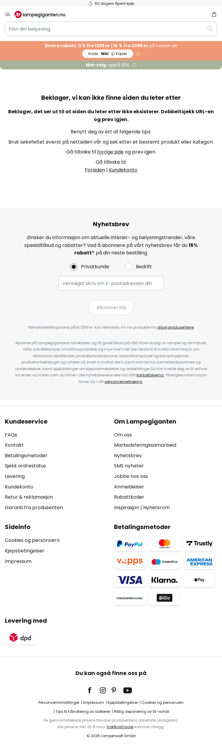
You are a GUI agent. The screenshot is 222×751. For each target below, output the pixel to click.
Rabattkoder (129, 497)
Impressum (18, 561)
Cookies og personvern (32, 540)
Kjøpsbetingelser (25, 550)
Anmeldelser (129, 486)
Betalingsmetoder (26, 455)
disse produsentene (175, 327)
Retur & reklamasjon (29, 497)
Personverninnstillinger (59, 702)
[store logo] (43, 14)
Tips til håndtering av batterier (83, 711)
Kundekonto (123, 169)
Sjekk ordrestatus (25, 465)
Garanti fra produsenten (34, 507)
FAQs (11, 434)
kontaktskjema (150, 375)
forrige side (110, 151)
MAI (107, 53)
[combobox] (111, 29)
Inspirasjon (126, 507)
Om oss (123, 434)
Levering (15, 476)
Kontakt (14, 445)
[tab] (56, 465)
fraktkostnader (120, 726)
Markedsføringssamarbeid (145, 445)
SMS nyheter (129, 465)
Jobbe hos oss (131, 476)
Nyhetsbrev (128, 455)
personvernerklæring (123, 381)
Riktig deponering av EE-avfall (141, 711)
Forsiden (95, 169)
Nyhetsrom (156, 507)
